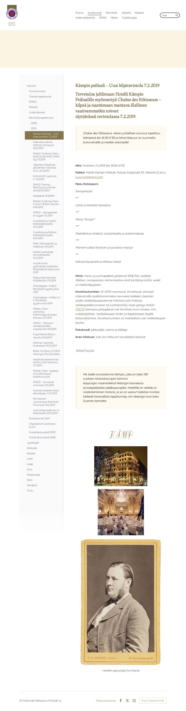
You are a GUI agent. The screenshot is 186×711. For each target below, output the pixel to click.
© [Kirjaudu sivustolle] (21, 700)
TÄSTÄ (79, 309)
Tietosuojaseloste (106, 700)
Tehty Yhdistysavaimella (152, 700)
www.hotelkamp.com (89, 177)
